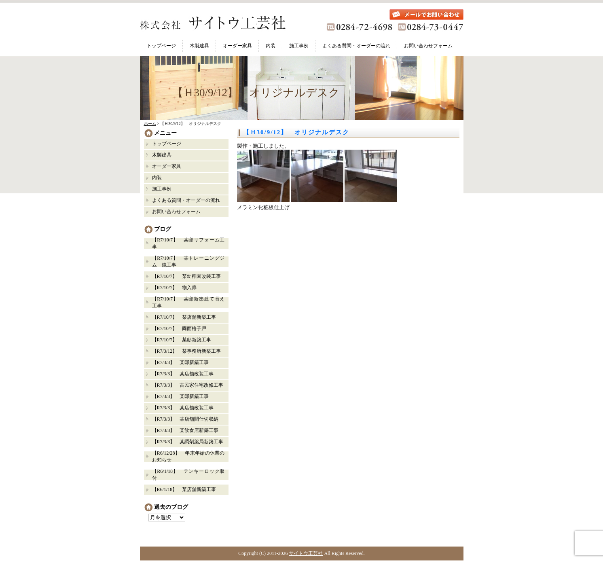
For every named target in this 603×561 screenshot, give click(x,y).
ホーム (150, 123)
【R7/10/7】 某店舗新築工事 (184, 317)
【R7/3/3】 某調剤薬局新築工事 (188, 442)
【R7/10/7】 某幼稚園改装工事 (186, 276)
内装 (270, 46)
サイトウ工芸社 (306, 553)
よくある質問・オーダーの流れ (356, 46)
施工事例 (299, 46)
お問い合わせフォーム (428, 46)
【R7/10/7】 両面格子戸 (179, 328)
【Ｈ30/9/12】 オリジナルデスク (296, 132)
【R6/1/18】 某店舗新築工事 (184, 489)
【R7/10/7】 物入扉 (174, 287)
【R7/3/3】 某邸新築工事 (183, 362)
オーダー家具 (237, 46)
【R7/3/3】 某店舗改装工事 (183, 374)
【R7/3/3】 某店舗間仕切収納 (185, 419)
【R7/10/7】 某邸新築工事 (182, 340)
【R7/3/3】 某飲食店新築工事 (185, 430)
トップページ (161, 46)
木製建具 (199, 46)
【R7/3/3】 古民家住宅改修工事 (188, 385)
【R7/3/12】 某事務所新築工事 (186, 351)
